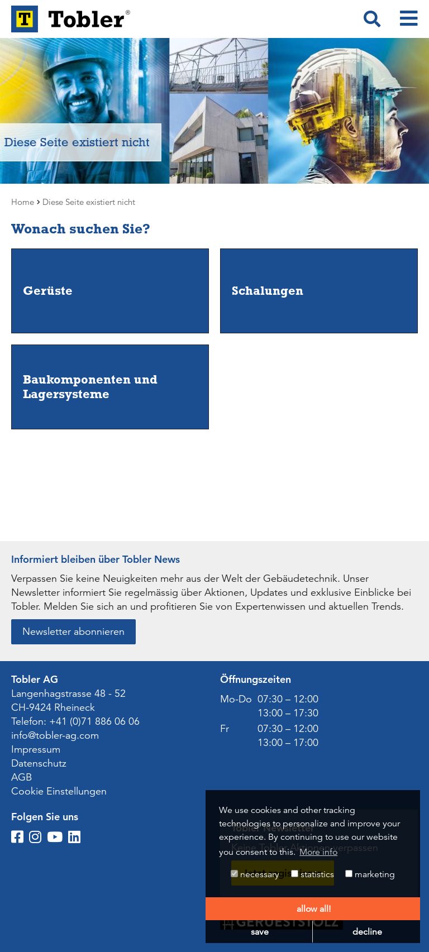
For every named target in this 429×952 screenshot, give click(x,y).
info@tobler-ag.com (55, 735)
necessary (255, 874)
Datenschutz (38, 763)
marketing (370, 874)
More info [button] (318, 852)
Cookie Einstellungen (59, 791)
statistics (312, 874)
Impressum (35, 749)
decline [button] (367, 931)
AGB (21, 777)
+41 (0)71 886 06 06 (94, 721)
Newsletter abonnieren (73, 631)
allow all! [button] (314, 909)
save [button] (260, 931)
